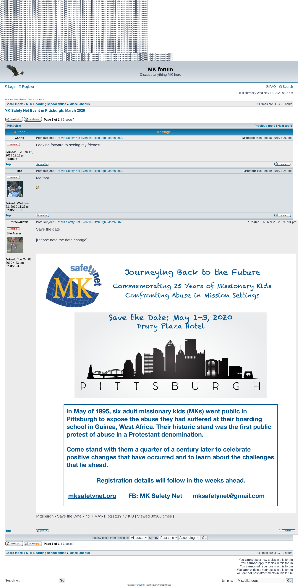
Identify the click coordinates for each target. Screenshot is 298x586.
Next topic (285, 125)
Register (26, 87)
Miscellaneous (79, 104)
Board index (14, 104)
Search (286, 87)
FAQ (271, 87)
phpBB (139, 585)
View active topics (36, 99)
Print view (14, 125)
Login (10, 87)
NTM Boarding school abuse (46, 104)
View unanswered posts (15, 99)
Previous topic (265, 125)
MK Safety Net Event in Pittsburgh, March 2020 (45, 110)
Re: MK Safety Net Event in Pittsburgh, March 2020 (89, 137)
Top (8, 164)
